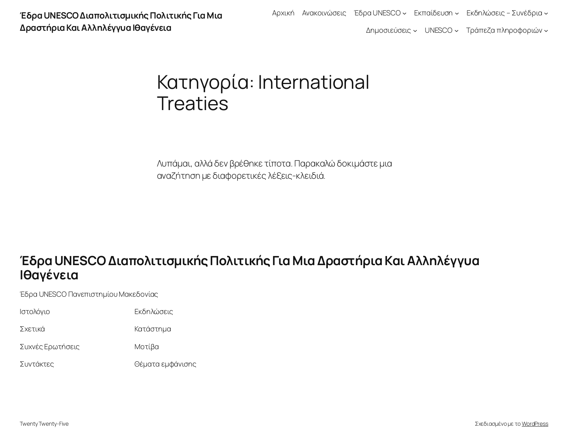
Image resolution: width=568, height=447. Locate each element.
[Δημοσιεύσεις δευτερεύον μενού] (415, 30)
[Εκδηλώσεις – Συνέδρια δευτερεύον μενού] (546, 13)
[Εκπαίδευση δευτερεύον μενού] (457, 13)
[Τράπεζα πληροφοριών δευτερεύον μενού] (546, 30)
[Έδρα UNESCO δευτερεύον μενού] (404, 13)
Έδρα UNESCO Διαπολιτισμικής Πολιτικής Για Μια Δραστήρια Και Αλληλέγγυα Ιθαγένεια (121, 21)
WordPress (535, 423)
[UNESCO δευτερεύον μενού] (456, 30)
